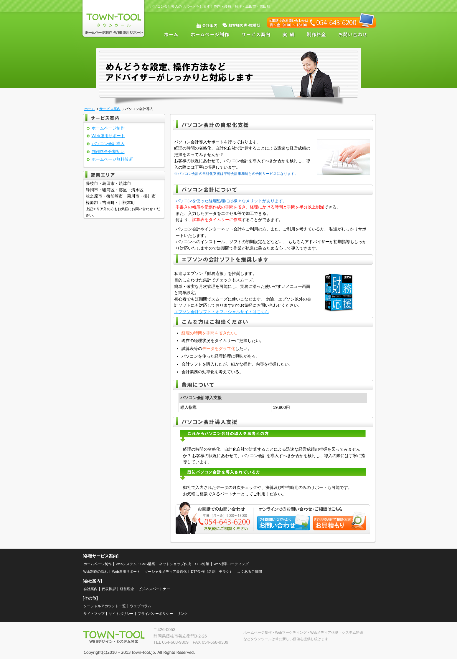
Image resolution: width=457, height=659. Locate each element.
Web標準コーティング (231, 564)
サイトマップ (94, 613)
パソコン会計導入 (108, 143)
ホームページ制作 (210, 34)
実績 (289, 34)
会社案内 (90, 589)
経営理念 (127, 589)
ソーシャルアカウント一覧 (104, 606)
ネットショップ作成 (175, 564)
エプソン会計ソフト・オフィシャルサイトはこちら (221, 311)
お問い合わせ (354, 34)
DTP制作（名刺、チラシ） (212, 571)
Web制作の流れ (95, 571)
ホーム (169, 34)
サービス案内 (256, 34)
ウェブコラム (140, 606)
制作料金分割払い (108, 151)
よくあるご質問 (249, 571)
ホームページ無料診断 (112, 159)
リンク (182, 613)
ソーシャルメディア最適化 (165, 571)
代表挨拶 (109, 589)
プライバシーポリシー (155, 613)
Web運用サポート (108, 135)
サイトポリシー (121, 613)
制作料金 (316, 34)
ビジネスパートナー (154, 589)
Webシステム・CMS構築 (135, 564)
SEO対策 (202, 564)
